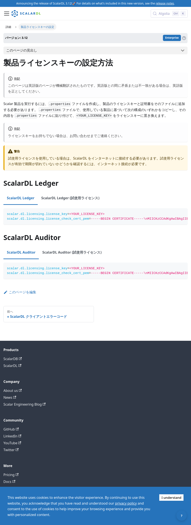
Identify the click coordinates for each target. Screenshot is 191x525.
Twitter (11, 449)
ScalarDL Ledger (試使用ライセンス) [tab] (70, 198)
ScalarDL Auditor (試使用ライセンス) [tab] (71, 252)
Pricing (10, 474)
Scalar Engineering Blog (24, 404)
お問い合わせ (80, 135)
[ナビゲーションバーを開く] (6, 13)
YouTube (12, 443)
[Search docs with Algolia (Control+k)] (169, 13)
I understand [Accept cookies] (171, 497)
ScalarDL (12, 365)
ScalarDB (12, 358)
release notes (165, 3)
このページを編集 (19, 292)
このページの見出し (21, 50)
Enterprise (172, 38)
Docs (9, 481)
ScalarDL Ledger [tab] (20, 198)
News (9, 397)
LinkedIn (12, 436)
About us (12, 390)
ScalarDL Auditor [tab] (21, 252)
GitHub (11, 429)
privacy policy (126, 503)
